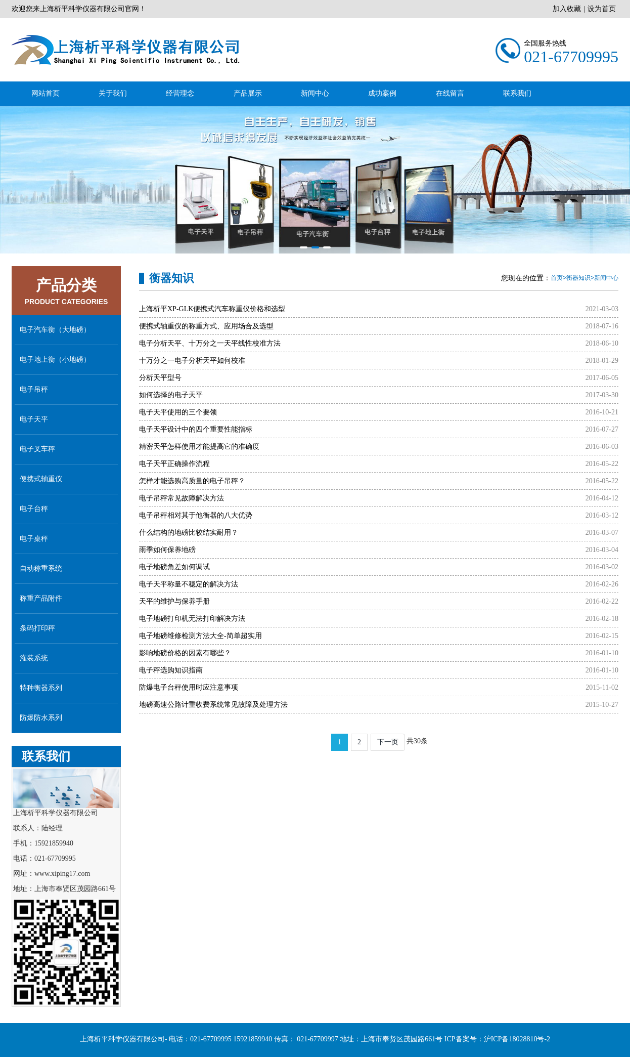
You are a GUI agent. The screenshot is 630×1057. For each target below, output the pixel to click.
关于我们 (113, 93)
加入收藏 (567, 9)
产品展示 (248, 93)
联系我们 (517, 93)
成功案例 (382, 93)
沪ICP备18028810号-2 (517, 1052)
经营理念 (180, 93)
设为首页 (602, 9)
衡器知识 (578, 277)
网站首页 (45, 93)
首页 (557, 277)
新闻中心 (315, 93)
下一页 (387, 742)
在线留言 (450, 93)
